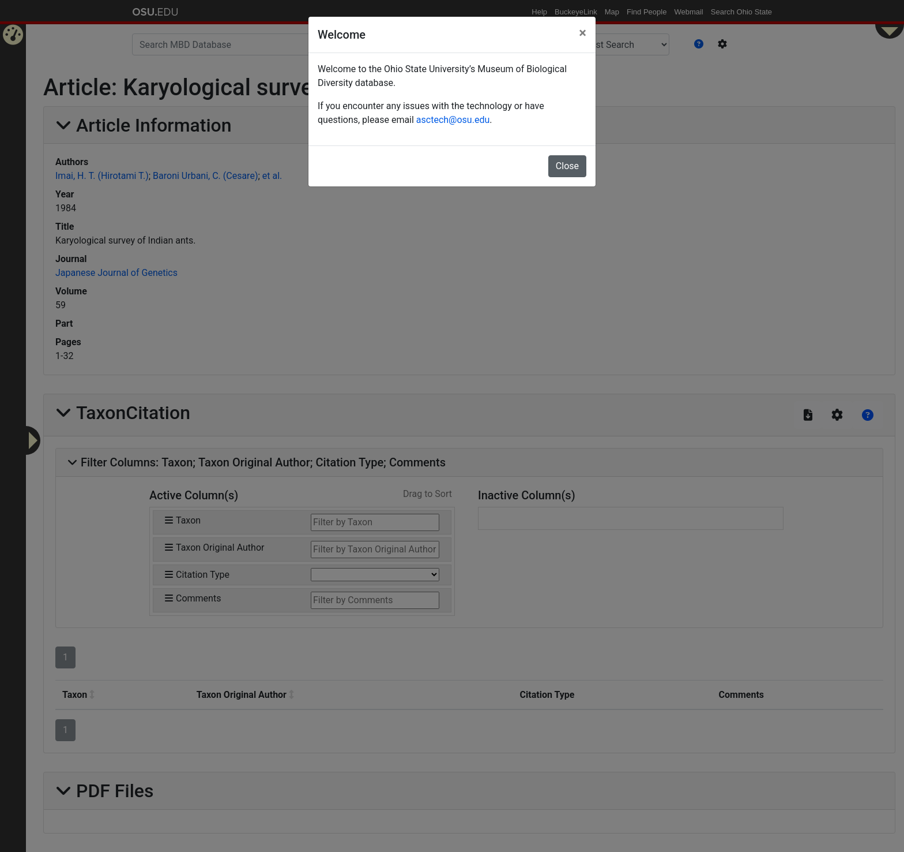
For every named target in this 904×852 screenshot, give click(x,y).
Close (567, 165)
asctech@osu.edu (452, 119)
